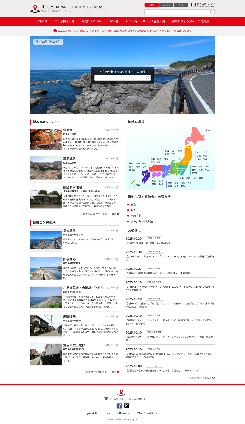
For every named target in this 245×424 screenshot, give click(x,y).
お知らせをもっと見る (200, 377)
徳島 (154, 180)
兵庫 (170, 186)
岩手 (205, 152)
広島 (153, 162)
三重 (173, 154)
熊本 (131, 166)
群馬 (194, 169)
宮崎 (144, 166)
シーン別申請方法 (141, 221)
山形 (199, 159)
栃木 (201, 166)
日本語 (152, 4)
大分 (138, 166)
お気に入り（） (92, 21)
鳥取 (153, 158)
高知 (161, 183)
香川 (161, 180)
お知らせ (41, 21)
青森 (199, 152)
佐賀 (138, 163)
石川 (173, 150)
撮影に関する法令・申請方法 (190, 21)
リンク (107, 413)
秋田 (205, 155)
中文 (181, 4)
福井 (170, 183)
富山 (167, 150)
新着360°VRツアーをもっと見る (100, 214)
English (166, 4)
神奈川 (195, 173)
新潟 (182, 178)
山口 (159, 162)
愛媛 (154, 183)
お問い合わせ (123, 413)
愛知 (167, 154)
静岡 (201, 178)
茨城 (207, 166)
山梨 (195, 178)
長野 (188, 178)
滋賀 (176, 183)
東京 (194, 166)
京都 (183, 183)
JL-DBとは (92, 413)
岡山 (166, 158)
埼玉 (207, 169)
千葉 (201, 169)
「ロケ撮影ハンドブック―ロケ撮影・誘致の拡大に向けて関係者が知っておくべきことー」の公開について (132, 30)
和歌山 (184, 186)
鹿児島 (132, 170)
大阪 (190, 183)
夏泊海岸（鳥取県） (48, 42)
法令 (133, 204)
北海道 (208, 130)
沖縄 (138, 185)
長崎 (144, 163)
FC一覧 (114, 21)
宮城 (199, 155)
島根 (159, 158)
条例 (133, 210)
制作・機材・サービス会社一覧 (145, 21)
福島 (205, 159)
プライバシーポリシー (147, 413)
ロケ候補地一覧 (64, 21)
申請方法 (136, 216)
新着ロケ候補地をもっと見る (101, 372)
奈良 (176, 186)
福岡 (131, 163)
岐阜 (180, 150)
